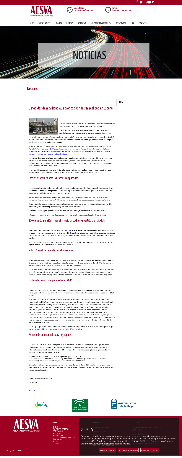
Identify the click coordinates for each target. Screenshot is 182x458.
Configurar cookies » (13, 451)
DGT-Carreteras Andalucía (101, 23)
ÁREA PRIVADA (121, 23)
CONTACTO (142, 23)
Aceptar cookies (108, 450)
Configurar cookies (128, 450)
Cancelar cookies (149, 450)
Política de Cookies (149, 441)
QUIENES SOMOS (44, 23)
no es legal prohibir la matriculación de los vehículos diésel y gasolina (57, 329)
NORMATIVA (82, 23)
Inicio (31, 23)
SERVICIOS (58, 23)
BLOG (132, 23)
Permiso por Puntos (95, 137)
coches (68, 230)
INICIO (55, 427)
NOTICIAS (69, 23)
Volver (32, 391)
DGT (52, 149)
